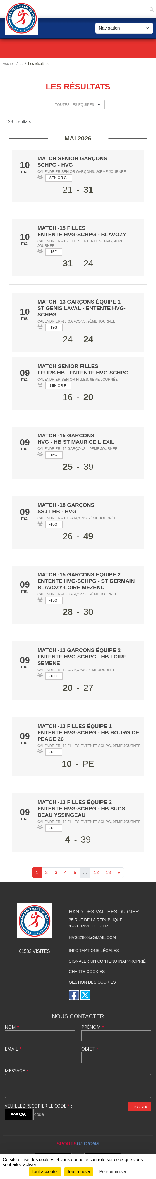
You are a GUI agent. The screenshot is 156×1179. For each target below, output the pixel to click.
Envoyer (140, 1106)
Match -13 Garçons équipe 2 (79, 650)
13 (108, 872)
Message (16, 1071)
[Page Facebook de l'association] (74, 995)
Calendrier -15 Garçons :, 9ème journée (77, 449)
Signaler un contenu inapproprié (107, 961)
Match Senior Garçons (72, 158)
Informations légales (94, 950)
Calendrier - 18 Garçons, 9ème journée (76, 518)
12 (96, 872)
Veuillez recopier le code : (38, 1106)
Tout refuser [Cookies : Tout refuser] (78, 1171)
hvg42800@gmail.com (92, 937)
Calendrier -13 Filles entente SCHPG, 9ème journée (89, 746)
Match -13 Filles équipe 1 (74, 726)
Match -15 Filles (61, 228)
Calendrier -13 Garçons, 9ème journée (76, 321)
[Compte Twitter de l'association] (85, 995)
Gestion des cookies (92, 982)
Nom (12, 1027)
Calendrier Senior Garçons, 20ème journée (81, 172)
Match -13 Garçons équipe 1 (79, 302)
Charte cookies (87, 971)
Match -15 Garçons (65, 435)
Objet (90, 1049)
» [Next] (119, 872)
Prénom (92, 1027)
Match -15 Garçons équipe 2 (79, 574)
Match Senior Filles (67, 366)
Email (13, 1049)
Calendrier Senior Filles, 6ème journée (77, 379)
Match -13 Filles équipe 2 (74, 802)
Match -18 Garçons (65, 505)
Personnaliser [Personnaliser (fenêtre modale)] (113, 1171)
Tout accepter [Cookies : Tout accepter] (45, 1171)
